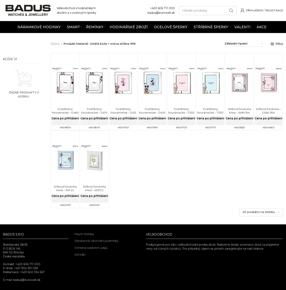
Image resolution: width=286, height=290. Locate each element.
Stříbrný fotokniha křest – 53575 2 (94, 188)
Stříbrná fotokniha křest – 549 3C (65, 188)
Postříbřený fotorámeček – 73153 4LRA (181, 112)
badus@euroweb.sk (161, 13)
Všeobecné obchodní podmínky (96, 241)
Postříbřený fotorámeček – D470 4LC (94, 112)
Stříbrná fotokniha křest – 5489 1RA (239, 110)
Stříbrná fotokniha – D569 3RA (268, 110)
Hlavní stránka (84, 234)
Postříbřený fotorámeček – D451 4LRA (123, 112)
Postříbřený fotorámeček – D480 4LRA (65, 112)
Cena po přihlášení (65, 118)
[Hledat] (208, 10)
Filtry (279, 44)
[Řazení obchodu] (244, 44)
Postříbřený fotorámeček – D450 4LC (152, 112)
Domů (55, 44)
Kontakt (80, 254)
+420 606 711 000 (162, 8)
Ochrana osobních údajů (91, 248)
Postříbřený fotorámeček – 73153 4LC (210, 112)
